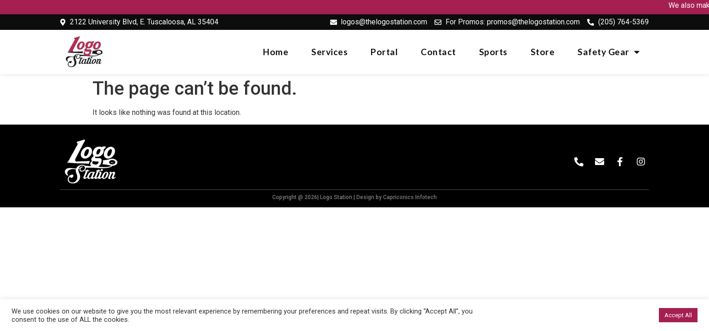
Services (329, 51)
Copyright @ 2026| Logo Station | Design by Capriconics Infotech (354, 197)
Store (543, 51)
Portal (384, 51)
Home (275, 51)
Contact (438, 51)
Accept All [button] (678, 315)
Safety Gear (608, 52)
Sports (493, 51)
